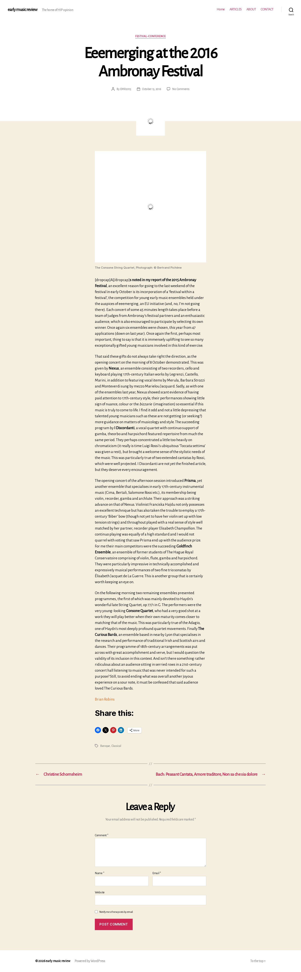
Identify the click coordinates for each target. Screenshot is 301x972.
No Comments (180, 89)
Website (100, 892)
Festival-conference (150, 36)
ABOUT (251, 9)
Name (99, 873)
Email (156, 873)
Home (221, 9)
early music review (22, 9)
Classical (116, 745)
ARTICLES (236, 9)
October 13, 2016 (151, 89)
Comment (101, 835)
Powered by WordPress (90, 961)
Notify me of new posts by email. (116, 911)
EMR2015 (125, 89)
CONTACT (267, 9)
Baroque (105, 745)
